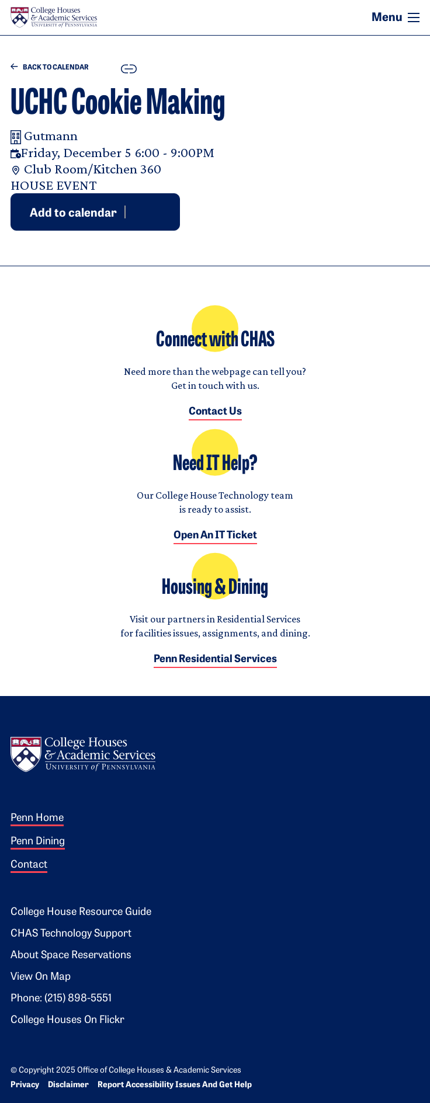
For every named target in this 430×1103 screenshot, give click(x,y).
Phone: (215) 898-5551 (61, 998)
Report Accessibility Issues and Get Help (175, 1085)
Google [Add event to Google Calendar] (135, 211)
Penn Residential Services (215, 659)
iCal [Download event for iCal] (163, 211)
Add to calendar (73, 213)
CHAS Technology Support (71, 934)
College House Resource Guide (81, 912)
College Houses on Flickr (67, 1020)
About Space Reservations (71, 955)
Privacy (25, 1085)
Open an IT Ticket (215, 535)
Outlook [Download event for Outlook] (149, 211)
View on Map (41, 977)
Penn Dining (38, 841)
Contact (29, 865)
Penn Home (37, 818)
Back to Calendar (50, 67)
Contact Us (215, 411)
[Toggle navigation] (413, 17)
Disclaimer (68, 1085)
